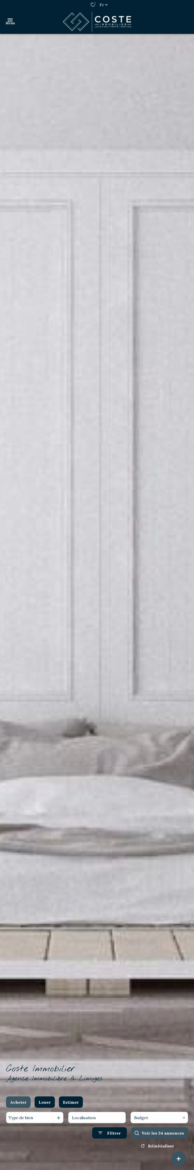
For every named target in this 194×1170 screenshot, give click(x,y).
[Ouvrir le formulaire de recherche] (109, 1138)
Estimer (71, 1108)
